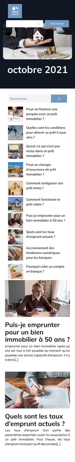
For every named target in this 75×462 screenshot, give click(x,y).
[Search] (24, 23)
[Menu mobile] (37, 32)
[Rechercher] (57, 23)
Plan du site (64, 454)
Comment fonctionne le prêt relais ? (37, 173)
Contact (33, 437)
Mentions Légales (60, 437)
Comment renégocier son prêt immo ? (38, 164)
